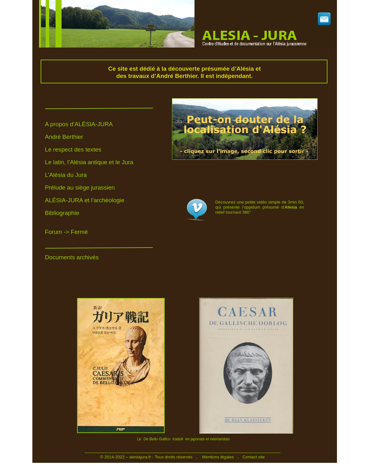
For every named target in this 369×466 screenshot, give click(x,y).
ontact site (255, 457)
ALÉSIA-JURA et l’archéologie (84, 200)
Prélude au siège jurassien (80, 187)
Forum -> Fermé (66, 232)
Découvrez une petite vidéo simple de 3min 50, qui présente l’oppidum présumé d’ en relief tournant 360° (259, 207)
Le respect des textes (73, 149)
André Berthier (64, 136)
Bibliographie (62, 213)
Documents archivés (72, 257)
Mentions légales (218, 457)
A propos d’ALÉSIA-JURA (79, 124)
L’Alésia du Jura (66, 175)
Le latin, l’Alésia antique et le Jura (89, 162)
